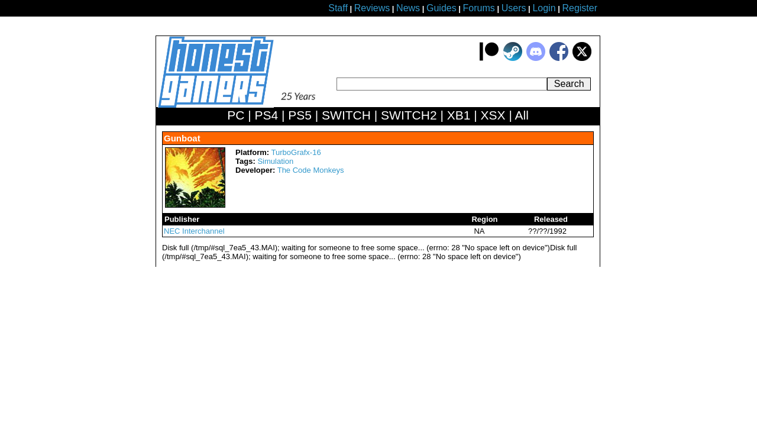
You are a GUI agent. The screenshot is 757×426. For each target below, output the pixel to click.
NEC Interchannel (194, 231)
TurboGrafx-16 (296, 152)
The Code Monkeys (310, 170)
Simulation (275, 161)
